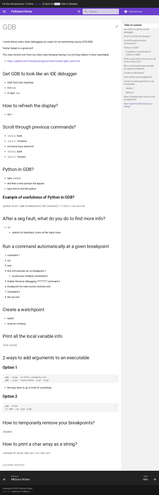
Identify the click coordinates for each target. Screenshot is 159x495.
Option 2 (130, 92)
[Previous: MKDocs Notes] (17, 477)
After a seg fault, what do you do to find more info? (140, 60)
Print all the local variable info (138, 77)
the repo (38, 4)
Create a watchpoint (134, 73)
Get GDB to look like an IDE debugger (136, 30)
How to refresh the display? (137, 36)
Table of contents (133, 25)
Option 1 (130, 88)
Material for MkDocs (21, 491)
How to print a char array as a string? (138, 105)
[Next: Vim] (148, 477)
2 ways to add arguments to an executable (139, 82)
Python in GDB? (131, 47)
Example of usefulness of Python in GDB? (138, 53)
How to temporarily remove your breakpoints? (139, 98)
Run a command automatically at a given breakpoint (139, 67)
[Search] (101, 11)
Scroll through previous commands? (135, 42)
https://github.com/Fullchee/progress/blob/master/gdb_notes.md (43, 61)
